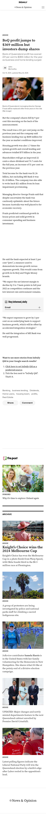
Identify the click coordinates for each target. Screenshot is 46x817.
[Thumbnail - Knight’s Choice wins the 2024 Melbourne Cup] (23, 544)
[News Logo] (23, 7)
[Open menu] (43, 7)
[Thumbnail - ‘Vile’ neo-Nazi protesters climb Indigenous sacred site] (23, 594)
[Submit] (38, 307)
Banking (6, 390)
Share (10, 403)
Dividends (34, 390)
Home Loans (8, 394)
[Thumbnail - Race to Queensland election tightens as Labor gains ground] (23, 752)
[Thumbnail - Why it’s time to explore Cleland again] (23, 482)
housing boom (23, 394)
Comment (27, 403)
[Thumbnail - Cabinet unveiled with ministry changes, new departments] (23, 700)
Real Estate (7, 397)
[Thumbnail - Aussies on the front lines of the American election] (23, 647)
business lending (20, 390)
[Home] (23, 2)
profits (34, 394)
